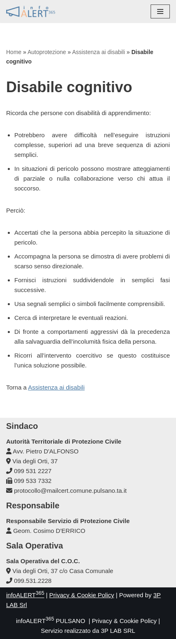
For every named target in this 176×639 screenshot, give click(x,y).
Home (13, 52)
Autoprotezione (46, 52)
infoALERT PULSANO (50, 620)
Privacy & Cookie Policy (81, 594)
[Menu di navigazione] (160, 11)
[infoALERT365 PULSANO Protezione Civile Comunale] (30, 11)
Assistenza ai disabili (98, 52)
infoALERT (25, 594)
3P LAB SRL (118, 630)
